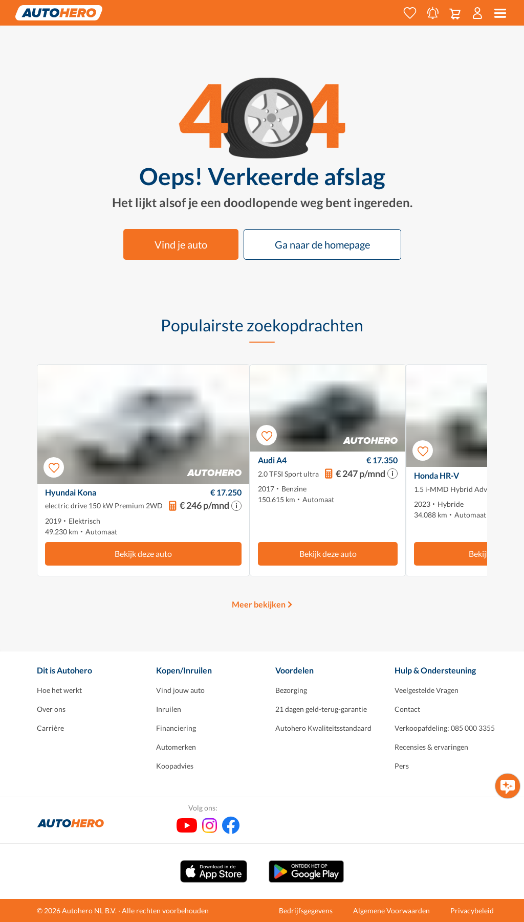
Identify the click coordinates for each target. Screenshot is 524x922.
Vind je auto (181, 244)
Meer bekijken (259, 604)
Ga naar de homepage (322, 244)
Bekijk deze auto (143, 553)
